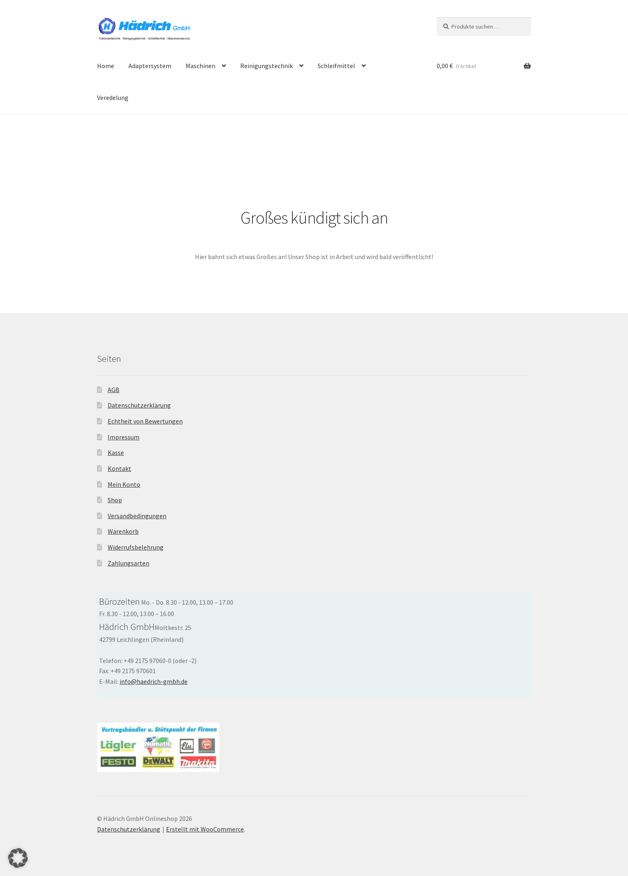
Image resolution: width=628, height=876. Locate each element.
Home (105, 66)
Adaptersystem (149, 66)
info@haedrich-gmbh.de (153, 681)
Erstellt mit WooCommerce (205, 829)
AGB (113, 390)
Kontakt (119, 468)
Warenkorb (123, 531)
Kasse (116, 452)
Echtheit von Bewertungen (145, 421)
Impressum (123, 437)
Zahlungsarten (128, 563)
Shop (115, 500)
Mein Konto (124, 484)
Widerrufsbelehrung (136, 547)
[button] (18, 858)
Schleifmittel (336, 66)
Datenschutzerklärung (139, 405)
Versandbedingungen (137, 516)
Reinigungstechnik (266, 66)
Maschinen (200, 66)
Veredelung (112, 97)
